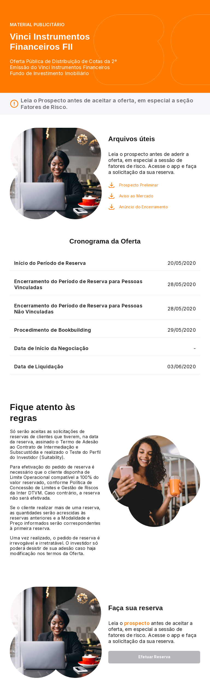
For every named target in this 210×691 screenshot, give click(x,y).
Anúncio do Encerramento (143, 206)
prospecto (136, 623)
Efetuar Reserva (154, 656)
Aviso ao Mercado (136, 196)
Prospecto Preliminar (138, 185)
